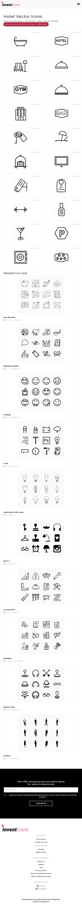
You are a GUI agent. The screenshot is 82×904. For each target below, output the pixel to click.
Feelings (7, 415)
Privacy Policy (41, 870)
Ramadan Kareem (11, 366)
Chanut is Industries (12, 661)
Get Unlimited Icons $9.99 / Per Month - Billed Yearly (26, 24)
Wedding (7, 658)
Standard (54, 21)
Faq (41, 867)
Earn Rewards (9, 317)
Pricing (41, 849)
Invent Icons (10, 369)
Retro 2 (6, 561)
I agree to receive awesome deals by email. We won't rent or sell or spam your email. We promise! (43, 796)
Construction (9, 610)
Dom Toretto (30, 21)
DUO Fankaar (10, 320)
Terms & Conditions (41, 902)
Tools (5, 463)
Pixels (7, 515)
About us (41, 861)
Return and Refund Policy (41, 873)
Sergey (8, 564)
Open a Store (41, 852)
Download (35, 33)
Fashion (6, 756)
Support (41, 864)
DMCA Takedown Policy (41, 876)
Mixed (40, 21)
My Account (41, 839)
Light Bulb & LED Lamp (13, 512)
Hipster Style (9, 707)
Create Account (41, 842)
